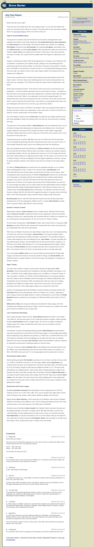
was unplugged (86, 21)
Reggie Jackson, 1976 (79, 62)
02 (82, 137)
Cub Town (76, 47)
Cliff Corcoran (77, 186)
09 (76, 135)
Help (91, 1)
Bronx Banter (77, 85)
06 (74, 137)
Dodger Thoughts (78, 71)
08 (78, 135)
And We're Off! (77, 91)
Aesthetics (76, 101)
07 (80, 135)
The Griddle (77, 65)
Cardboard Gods (78, 60)
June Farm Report (20, 31)
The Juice (76, 56)
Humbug (76, 51)
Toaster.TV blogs (78, 94)
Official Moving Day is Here (81, 58)
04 (78, 137)
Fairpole (75, 39)
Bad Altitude (77, 76)
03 (80, 137)
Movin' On (76, 86)
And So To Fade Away (79, 36)
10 (74, 135)
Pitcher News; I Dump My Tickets (82, 77)
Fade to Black (77, 49)
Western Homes (78, 95)
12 (74, 142)
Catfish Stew (77, 34)
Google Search (77, 110)
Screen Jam (76, 97)
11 (76, 142)
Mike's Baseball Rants (80, 80)
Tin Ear (75, 99)
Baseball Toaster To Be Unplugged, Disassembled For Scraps (82, 42)
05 (76, 137)
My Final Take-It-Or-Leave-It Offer (83, 53)
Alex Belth (76, 184)
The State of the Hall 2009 (80, 82)
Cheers (75, 73)
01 (85, 137)
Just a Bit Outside (78, 89)
